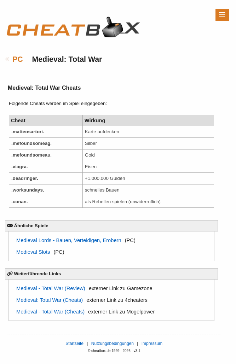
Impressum (152, 343)
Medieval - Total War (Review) (50, 288)
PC (17, 59)
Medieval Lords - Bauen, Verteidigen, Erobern (68, 240)
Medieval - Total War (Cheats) (50, 312)
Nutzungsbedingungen (112, 343)
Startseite (74, 343)
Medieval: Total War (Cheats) (49, 300)
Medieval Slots (33, 252)
